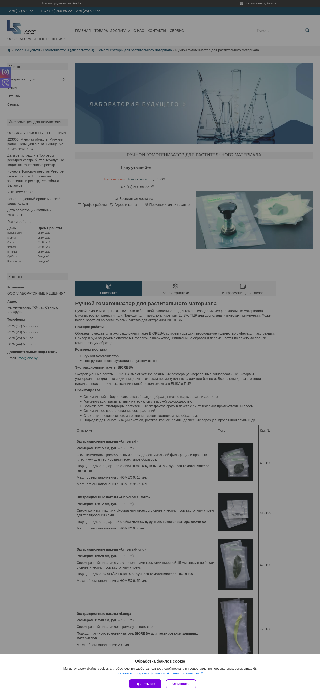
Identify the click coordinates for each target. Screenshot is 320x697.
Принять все (145, 684)
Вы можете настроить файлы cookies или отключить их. (158, 673)
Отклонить (180, 684)
